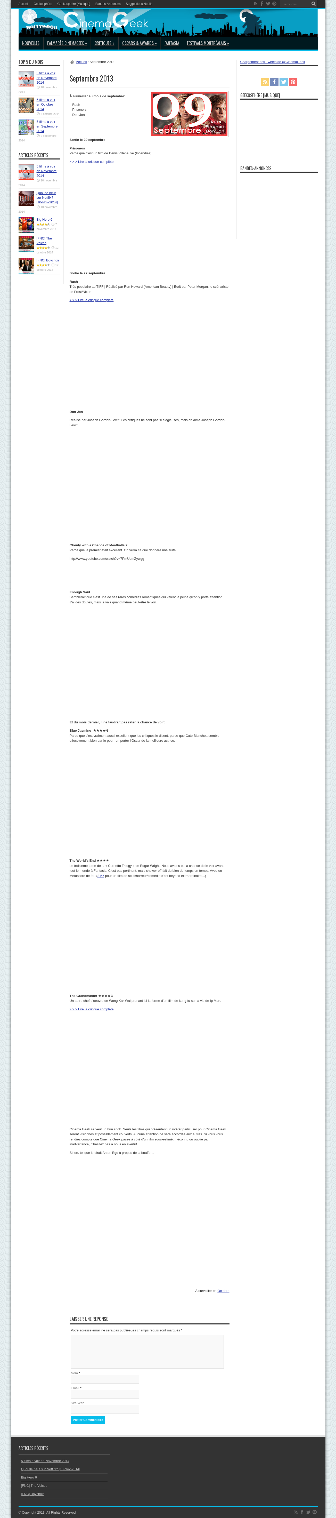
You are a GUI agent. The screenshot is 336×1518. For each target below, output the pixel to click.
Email (75, 1388)
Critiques (104, 43)
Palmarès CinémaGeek (67, 43)
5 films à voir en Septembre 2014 (47, 126)
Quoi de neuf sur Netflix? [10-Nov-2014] (47, 197)
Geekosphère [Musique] (73, 4)
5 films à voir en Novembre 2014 (47, 77)
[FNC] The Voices (34, 1486)
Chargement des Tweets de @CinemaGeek (272, 62)
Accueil (24, 4)
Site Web (78, 1403)
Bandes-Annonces (108, 4)
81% (100, 876)
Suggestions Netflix (139, 4)
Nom (74, 1373)
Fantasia (172, 43)
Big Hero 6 (44, 219)
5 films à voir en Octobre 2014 (46, 104)
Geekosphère (43, 4)
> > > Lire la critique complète (92, 162)
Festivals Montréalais (208, 43)
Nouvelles (30, 43)
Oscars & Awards (139, 43)
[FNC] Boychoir (48, 260)
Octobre (223, 1291)
